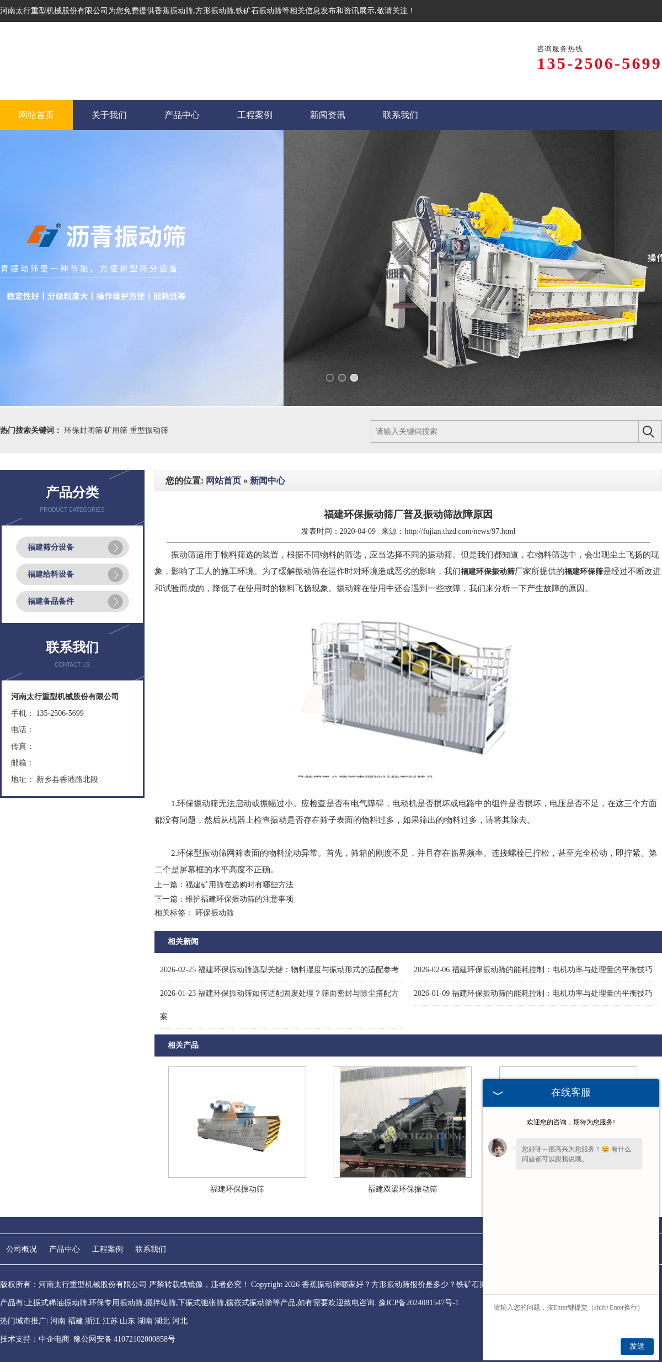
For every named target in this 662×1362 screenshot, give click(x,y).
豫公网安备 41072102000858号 (124, 1339)
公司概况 (21, 1249)
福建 (75, 1321)
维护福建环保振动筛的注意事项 (239, 899)
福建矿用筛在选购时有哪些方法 (239, 885)
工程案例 (107, 1249)
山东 (127, 1321)
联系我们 (150, 1249)
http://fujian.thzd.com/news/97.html (459, 531)
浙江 (92, 1321)
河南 (58, 1321)
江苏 (110, 1321)
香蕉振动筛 (173, 11)
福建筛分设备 (51, 547)
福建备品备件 (51, 601)
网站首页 (223, 480)
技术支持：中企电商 (35, 1339)
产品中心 (64, 1249)
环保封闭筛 (84, 430)
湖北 (162, 1321)
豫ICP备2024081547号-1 (418, 1303)
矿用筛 (117, 430)
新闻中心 (267, 480)
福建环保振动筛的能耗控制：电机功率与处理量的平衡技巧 (533, 970)
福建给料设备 (51, 574)
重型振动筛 (149, 430)
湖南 (145, 1321)
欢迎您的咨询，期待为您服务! (571, 1122)
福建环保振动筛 (237, 1189)
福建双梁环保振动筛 (402, 1189)
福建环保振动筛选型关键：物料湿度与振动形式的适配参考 (279, 970)
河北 (180, 1321)
